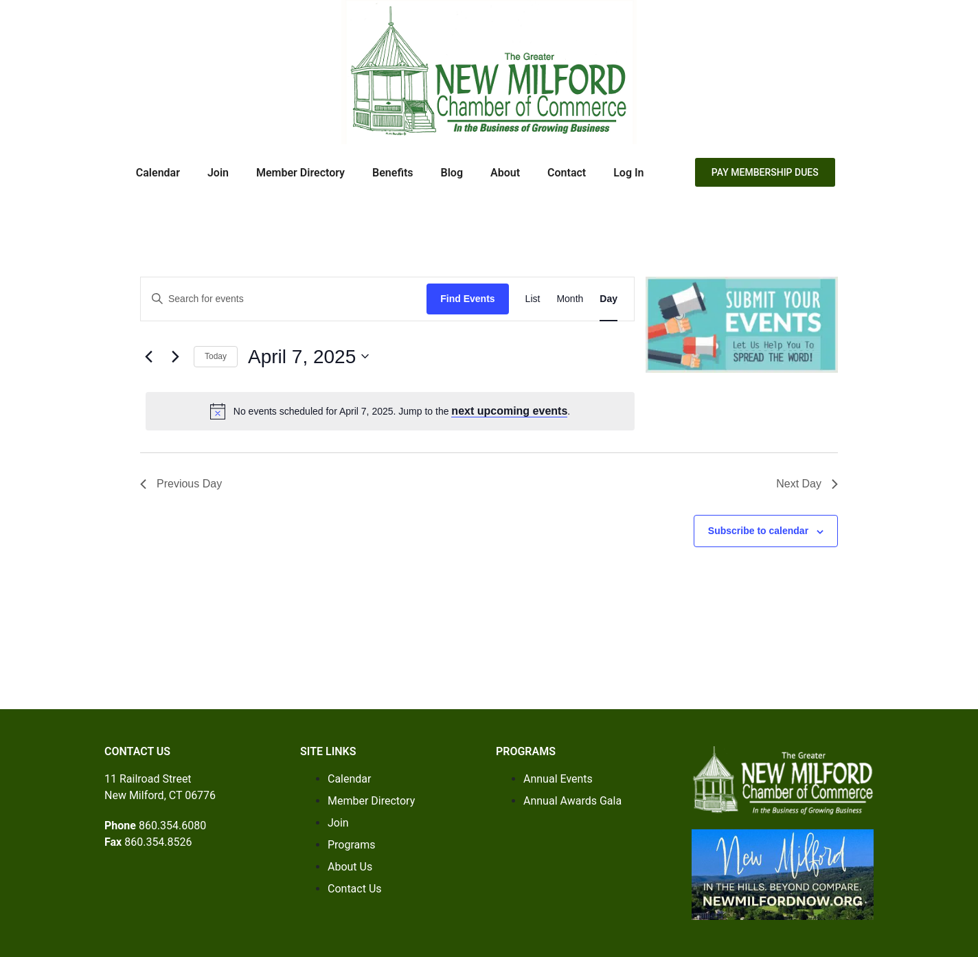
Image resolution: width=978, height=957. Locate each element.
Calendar (158, 172)
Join (218, 172)
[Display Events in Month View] (569, 299)
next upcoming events (509, 411)
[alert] (390, 411)
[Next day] (175, 356)
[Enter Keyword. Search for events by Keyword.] (284, 299)
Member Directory (300, 172)
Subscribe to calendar (758, 530)
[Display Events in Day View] (608, 299)
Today (216, 356)
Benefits (392, 172)
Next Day (807, 483)
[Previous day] (148, 356)
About (505, 172)
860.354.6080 (172, 825)
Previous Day (181, 483)
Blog (452, 172)
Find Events (467, 298)
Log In (628, 172)
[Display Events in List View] (533, 299)
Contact (566, 172)
